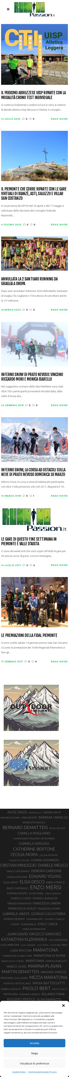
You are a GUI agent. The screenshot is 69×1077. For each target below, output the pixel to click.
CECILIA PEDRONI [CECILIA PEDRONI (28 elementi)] (48, 855)
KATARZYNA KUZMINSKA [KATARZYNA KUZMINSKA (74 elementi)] (24, 939)
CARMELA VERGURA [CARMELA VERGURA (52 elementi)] (34, 843)
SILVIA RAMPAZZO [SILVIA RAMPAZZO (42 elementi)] (48, 999)
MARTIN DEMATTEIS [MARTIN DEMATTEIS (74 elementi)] (20, 971)
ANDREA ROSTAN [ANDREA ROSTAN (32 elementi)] (10, 817)
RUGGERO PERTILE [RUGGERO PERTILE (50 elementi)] (21, 999)
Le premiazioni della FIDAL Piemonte (29, 635)
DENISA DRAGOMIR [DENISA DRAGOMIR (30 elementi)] (17, 877)
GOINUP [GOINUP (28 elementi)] (15, 924)
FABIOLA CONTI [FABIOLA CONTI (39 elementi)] (21, 898)
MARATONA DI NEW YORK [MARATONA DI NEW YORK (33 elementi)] (17, 955)
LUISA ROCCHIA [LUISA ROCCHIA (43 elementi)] (21, 950)
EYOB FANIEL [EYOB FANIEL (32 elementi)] (36, 893)
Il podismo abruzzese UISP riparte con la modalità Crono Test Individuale (33, 95)
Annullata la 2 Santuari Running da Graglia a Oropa (29, 281)
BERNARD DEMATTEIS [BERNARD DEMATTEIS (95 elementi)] (25, 827)
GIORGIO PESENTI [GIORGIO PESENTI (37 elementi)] (14, 919)
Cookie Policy (19, 1071)
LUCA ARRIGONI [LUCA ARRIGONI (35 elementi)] (10, 944)
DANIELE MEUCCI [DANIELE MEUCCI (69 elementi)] (53, 865)
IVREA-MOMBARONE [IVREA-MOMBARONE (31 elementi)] (34, 929)
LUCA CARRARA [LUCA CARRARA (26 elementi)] (28, 945)
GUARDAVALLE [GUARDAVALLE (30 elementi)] (28, 924)
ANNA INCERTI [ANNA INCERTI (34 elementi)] (29, 817)
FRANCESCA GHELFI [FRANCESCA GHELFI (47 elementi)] (22, 908)
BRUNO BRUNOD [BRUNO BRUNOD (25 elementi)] (57, 828)
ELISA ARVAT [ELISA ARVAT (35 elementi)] (10, 882)
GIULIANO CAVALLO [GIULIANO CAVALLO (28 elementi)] (54, 919)
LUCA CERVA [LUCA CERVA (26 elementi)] (43, 945)
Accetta (34, 1043)
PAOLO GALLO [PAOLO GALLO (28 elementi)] (59, 989)
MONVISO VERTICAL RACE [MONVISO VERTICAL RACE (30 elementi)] (17, 983)
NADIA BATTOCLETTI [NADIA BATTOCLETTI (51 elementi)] (49, 983)
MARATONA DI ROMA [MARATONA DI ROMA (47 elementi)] (49, 955)
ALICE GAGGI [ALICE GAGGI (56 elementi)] (17, 812)
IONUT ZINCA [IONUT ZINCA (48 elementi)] (47, 924)
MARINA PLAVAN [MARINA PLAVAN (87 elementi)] (44, 966)
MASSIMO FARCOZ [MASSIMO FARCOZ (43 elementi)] (53, 972)
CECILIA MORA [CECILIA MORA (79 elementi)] (24, 854)
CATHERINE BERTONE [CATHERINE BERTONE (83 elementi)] (34, 848)
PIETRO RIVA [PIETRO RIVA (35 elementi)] (10, 994)
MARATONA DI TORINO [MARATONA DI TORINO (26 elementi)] (12, 961)
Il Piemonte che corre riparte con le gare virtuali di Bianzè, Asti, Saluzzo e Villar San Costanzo (33, 194)
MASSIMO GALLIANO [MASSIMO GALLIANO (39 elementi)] (14, 977)
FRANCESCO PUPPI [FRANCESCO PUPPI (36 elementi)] (49, 908)
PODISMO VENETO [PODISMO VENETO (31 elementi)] (30, 994)
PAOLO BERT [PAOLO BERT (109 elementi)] (37, 988)
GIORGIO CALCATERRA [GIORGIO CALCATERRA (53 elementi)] (48, 914)
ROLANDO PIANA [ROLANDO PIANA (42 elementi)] (53, 994)
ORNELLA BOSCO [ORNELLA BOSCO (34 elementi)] (11, 989)
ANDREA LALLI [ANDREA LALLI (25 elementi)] (35, 812)
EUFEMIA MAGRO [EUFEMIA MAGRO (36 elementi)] (17, 893)
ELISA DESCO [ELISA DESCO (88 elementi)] (32, 881)
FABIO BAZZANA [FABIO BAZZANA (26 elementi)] (53, 893)
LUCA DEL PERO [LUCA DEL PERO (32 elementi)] (59, 944)
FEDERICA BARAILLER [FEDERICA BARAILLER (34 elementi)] (45, 898)
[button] (63, 1005)
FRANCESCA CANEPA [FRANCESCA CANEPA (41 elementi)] (47, 903)
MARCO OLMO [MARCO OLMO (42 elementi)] (16, 966)
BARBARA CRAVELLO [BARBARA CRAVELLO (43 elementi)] (53, 817)
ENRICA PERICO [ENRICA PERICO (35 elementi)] (55, 882)
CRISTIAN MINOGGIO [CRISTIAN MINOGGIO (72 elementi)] (18, 865)
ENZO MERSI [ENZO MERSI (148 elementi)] (45, 887)
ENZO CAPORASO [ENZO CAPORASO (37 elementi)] (18, 888)
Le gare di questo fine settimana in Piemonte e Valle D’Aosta (28, 541)
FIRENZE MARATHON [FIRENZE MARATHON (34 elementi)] (19, 903)
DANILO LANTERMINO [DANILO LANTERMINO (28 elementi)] (18, 871)
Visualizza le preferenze (34, 1063)
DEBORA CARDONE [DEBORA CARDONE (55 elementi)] (46, 871)
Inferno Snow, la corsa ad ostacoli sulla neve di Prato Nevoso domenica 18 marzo (33, 472)
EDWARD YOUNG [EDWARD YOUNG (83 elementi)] (45, 876)
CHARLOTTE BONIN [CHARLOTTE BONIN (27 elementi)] (19, 860)
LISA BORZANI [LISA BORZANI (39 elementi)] (58, 939)
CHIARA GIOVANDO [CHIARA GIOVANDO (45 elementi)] (45, 860)
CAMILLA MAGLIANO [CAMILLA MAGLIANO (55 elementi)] (34, 833)
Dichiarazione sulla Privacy (42, 1071)
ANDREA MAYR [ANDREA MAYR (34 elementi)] (52, 812)
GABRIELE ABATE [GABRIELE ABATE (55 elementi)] (16, 914)
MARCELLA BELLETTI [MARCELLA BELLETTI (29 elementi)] (56, 961)
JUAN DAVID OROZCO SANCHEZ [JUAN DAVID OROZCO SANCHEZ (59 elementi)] (34, 934)
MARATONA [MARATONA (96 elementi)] (45, 949)
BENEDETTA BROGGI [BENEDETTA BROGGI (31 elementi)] (34, 822)
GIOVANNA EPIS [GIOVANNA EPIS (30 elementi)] (34, 919)
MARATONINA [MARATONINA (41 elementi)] (35, 960)
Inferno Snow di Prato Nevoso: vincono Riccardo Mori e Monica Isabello (32, 377)
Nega (34, 1053)
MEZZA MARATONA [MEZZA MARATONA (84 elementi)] (48, 977)
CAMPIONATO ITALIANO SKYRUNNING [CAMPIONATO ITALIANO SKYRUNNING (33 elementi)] (34, 838)
